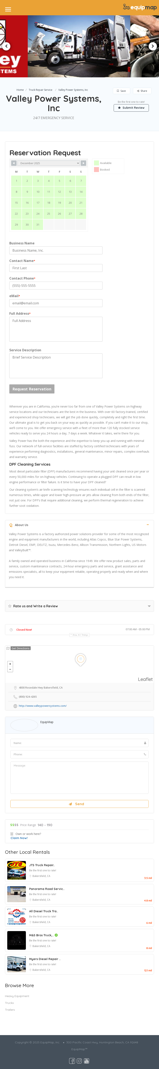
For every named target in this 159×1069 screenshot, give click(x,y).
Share (142, 91)
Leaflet (145, 679)
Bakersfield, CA (41, 876)
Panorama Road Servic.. (47, 889)
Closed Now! (24, 629)
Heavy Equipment (17, 996)
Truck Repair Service (40, 90)
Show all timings (80, 635)
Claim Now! (19, 838)
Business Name (22, 243)
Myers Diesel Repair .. (45, 959)
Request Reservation (31, 388)
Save (121, 91)
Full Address (20, 313)
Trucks (9, 1003)
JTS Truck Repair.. (42, 865)
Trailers (10, 1010)
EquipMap (46, 722)
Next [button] (153, 46)
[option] (79, 46)
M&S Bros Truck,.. (43, 935)
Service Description (25, 350)
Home (20, 90)
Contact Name (22, 260)
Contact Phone (22, 278)
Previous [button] (6, 46)
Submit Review (131, 108)
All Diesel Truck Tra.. (43, 911)
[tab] (79, 524)
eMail (14, 296)
